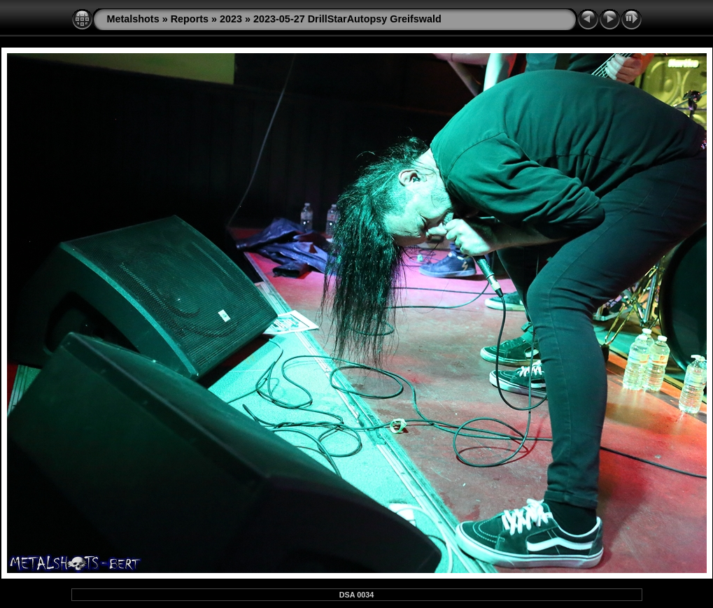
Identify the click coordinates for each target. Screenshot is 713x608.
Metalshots (133, 18)
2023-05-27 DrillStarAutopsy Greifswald (347, 18)
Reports (190, 18)
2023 (231, 18)
